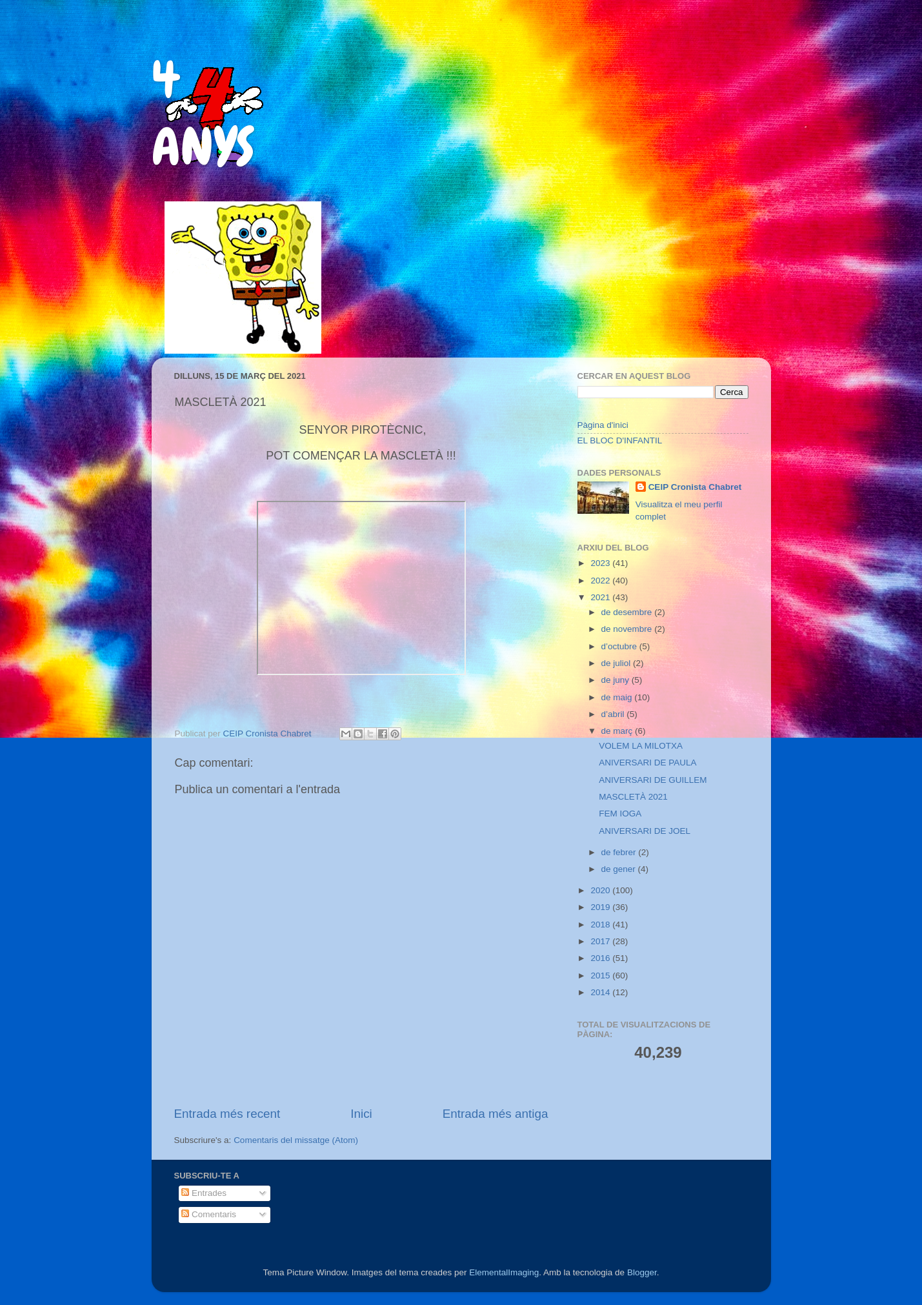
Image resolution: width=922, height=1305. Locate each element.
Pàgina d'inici (602, 425)
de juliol (617, 663)
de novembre (628, 629)
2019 (601, 907)
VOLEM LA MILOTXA (641, 746)
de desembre (628, 612)
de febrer (620, 852)
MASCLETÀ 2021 (633, 797)
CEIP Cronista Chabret (695, 487)
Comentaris (208, 1214)
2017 (601, 941)
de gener (619, 869)
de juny (616, 680)
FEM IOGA (620, 813)
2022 (601, 580)
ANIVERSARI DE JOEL (644, 831)
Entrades (203, 1193)
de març (618, 731)
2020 (601, 890)
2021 (601, 597)
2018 (601, 924)
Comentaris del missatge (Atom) (296, 1140)
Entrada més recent (227, 1113)
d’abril (614, 714)
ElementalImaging (504, 1272)
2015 (601, 975)
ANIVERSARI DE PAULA (647, 762)
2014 (601, 992)
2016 (601, 958)
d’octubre (620, 646)
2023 (601, 563)
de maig (618, 697)
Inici (361, 1113)
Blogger (642, 1272)
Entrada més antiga (495, 1113)
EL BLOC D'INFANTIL (620, 440)
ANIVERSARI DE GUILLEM (653, 780)
